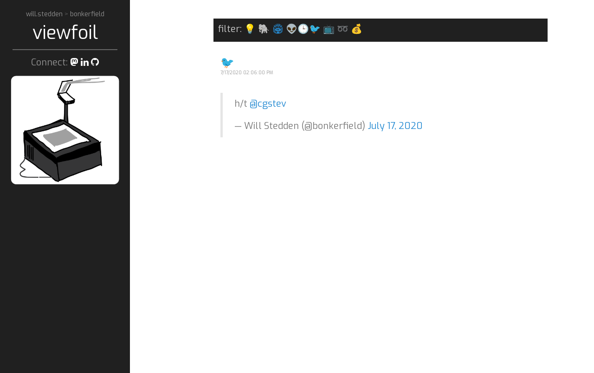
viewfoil (65, 32)
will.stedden (45, 14)
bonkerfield (87, 14)
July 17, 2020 (395, 126)
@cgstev (268, 103)
